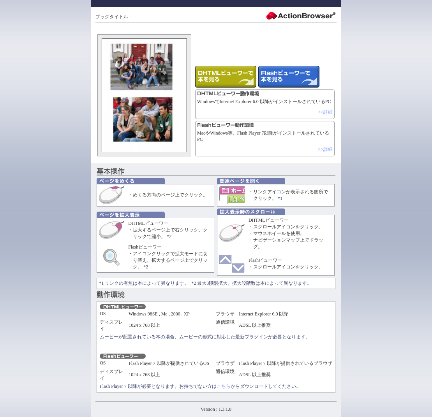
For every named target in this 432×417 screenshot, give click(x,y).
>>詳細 (325, 112)
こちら (224, 386)
